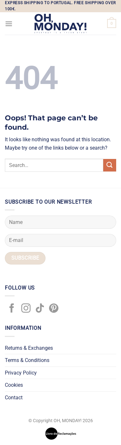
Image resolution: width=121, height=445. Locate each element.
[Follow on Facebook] (11, 309)
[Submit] (109, 165)
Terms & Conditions (27, 360)
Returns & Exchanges (29, 348)
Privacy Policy (21, 373)
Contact (14, 397)
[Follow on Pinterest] (53, 309)
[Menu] (9, 24)
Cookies (14, 385)
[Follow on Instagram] (26, 309)
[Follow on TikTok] (40, 309)
